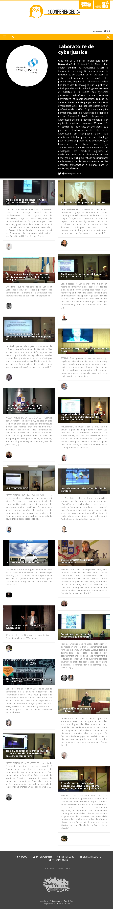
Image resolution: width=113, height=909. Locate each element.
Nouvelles (97, 31)
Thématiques (58, 860)
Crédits (67, 868)
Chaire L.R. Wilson (62, 903)
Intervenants (42, 856)
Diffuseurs (66, 856)
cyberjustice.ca (73, 173)
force (56, 901)
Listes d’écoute (90, 856)
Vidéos (21, 856)
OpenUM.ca (68, 901)
